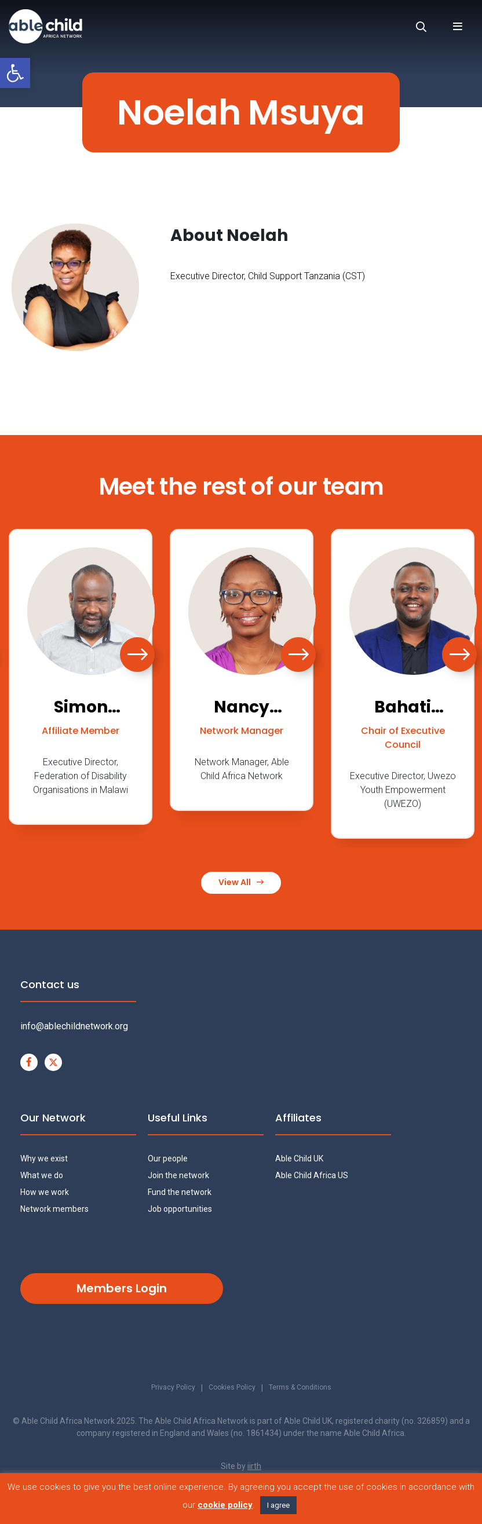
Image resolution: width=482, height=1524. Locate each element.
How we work (44, 1193)
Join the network (178, 1176)
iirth (254, 1467)
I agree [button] (278, 1505)
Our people (168, 1159)
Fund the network (179, 1193)
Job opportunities (180, 1210)
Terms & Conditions (305, 1389)
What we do (41, 1176)
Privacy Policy (166, 1389)
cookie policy (225, 1505)
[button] (15, 73)
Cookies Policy (231, 1389)
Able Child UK (299, 1159)
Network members (54, 1210)
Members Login (121, 1289)
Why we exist (44, 1159)
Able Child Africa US (311, 1176)
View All (241, 883)
